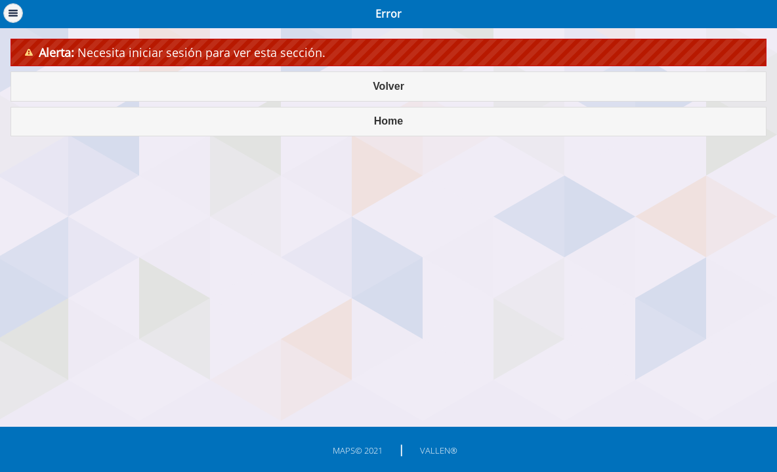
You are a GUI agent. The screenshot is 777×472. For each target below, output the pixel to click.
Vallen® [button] (438, 450)
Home (388, 121)
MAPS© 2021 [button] (358, 450)
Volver (388, 86)
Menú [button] (13, 13)
